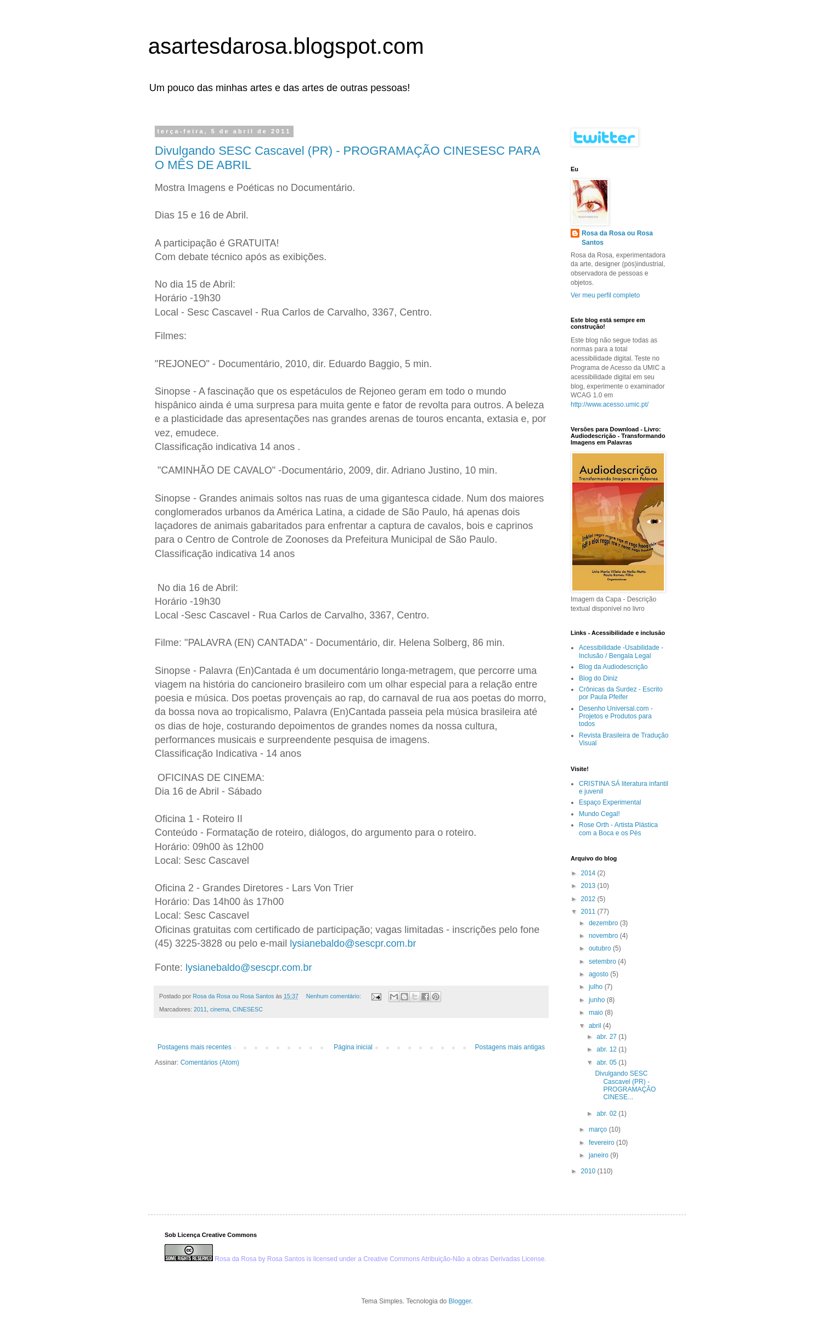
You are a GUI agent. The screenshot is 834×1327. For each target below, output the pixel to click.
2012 (589, 899)
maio (597, 1012)
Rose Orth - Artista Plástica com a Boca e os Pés (618, 828)
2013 (589, 886)
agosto (599, 974)
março (599, 1129)
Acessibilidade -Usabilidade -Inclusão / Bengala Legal (621, 651)
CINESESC (248, 1009)
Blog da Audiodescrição (613, 667)
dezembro (604, 923)
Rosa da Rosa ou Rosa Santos (617, 237)
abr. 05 (607, 1062)
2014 (589, 873)
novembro (604, 936)
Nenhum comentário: (334, 996)
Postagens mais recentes (194, 1047)
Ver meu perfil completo (605, 295)
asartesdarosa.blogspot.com (286, 46)
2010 (589, 1171)
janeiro (599, 1155)
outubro (601, 948)
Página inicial (353, 1047)
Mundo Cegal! (599, 814)
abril (596, 1026)
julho (597, 987)
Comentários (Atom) (210, 1062)
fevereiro (602, 1142)
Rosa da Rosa (235, 1259)
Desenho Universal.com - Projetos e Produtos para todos (616, 716)
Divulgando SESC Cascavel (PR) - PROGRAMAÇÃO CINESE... (625, 1085)
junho (598, 1000)
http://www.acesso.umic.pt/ (610, 404)
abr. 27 (607, 1037)
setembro (603, 961)
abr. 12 (607, 1049)
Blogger (460, 1301)
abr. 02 (607, 1113)
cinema (219, 1009)
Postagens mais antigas (510, 1047)
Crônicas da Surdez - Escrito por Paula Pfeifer (621, 693)
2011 (200, 1009)
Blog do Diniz (598, 678)
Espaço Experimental (610, 802)
